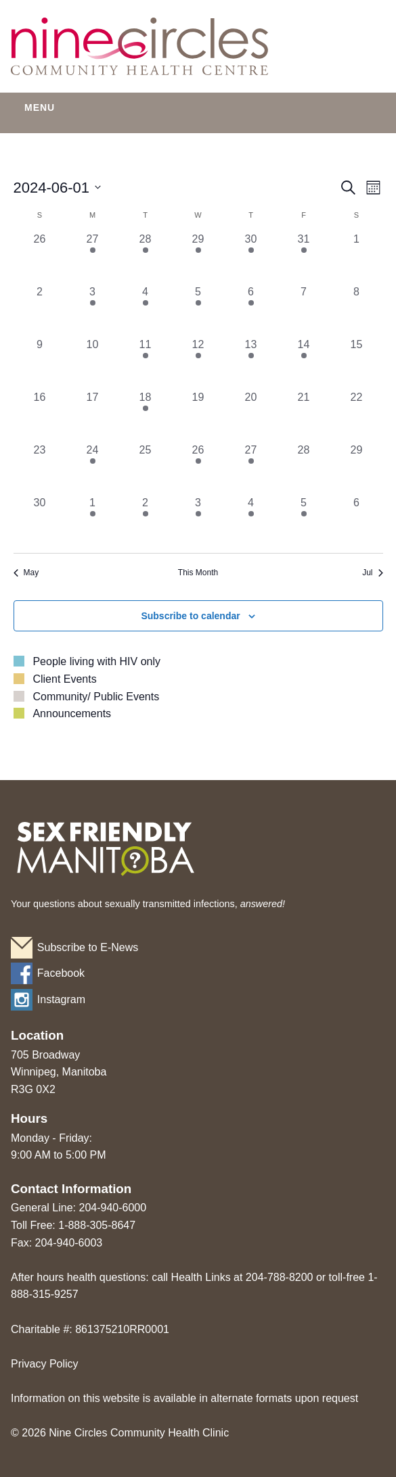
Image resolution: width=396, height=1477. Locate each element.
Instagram (61, 999)
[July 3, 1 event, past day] (198, 521)
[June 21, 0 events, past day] (304, 415)
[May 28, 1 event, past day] (145, 257)
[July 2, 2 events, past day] (145, 521)
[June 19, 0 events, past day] (198, 415)
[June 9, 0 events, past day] (40, 363)
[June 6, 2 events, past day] (251, 310)
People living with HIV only (96, 661)
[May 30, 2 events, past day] (251, 257)
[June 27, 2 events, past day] (251, 468)
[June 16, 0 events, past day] (40, 415)
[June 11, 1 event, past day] (145, 363)
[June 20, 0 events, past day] (251, 415)
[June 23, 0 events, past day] (40, 468)
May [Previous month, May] (26, 572)
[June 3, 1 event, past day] (92, 310)
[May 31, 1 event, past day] (304, 257)
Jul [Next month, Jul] (372, 572)
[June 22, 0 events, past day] (356, 415)
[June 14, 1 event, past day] (304, 363)
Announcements (71, 713)
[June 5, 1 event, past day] (198, 310)
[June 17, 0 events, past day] (92, 415)
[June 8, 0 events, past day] (356, 310)
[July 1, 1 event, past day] (92, 521)
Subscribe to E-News (87, 947)
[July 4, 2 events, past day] (251, 521)
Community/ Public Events (95, 696)
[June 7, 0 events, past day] (304, 310)
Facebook (61, 973)
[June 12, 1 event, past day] (198, 363)
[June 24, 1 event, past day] (92, 468)
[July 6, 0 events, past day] (356, 521)
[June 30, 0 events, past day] (40, 521)
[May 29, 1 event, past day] (198, 257)
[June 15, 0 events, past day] (356, 363)
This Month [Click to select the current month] (198, 572)
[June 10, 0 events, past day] (92, 363)
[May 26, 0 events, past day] (40, 257)
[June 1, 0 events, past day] (356, 257)
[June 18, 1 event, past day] (145, 415)
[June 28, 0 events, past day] (304, 468)
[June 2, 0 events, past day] (40, 310)
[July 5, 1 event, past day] (304, 521)
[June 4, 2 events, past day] (145, 310)
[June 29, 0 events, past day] (356, 468)
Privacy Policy (45, 1364)
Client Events (64, 679)
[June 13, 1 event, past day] (251, 363)
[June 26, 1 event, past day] (198, 468)
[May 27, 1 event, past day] (92, 257)
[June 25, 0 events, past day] (145, 468)
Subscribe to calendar (190, 615)
